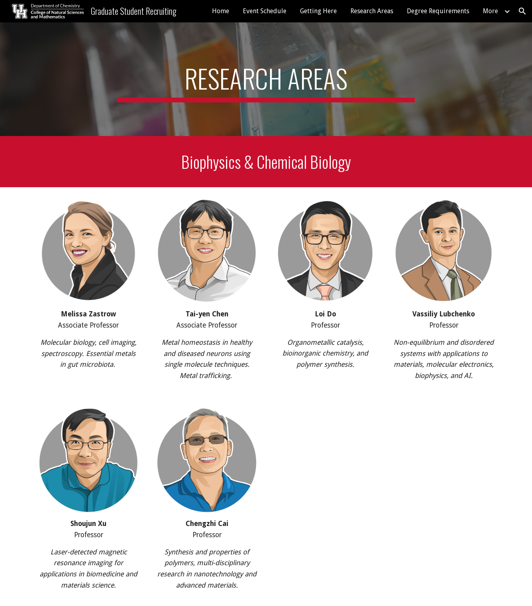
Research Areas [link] (371, 11)
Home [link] (220, 11)
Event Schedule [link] (264, 11)
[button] (522, 11)
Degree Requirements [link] (438, 11)
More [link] (490, 11)
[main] (266, 79)
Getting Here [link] (318, 11)
